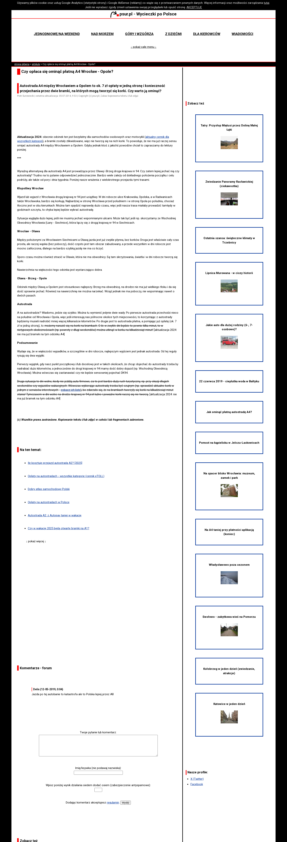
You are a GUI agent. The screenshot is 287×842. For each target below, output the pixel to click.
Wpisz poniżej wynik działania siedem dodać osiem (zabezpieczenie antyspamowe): (98, 785)
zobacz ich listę (70, 390)
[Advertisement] (100, 123)
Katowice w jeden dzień (229, 712)
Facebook (197, 784)
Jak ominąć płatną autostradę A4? (229, 412)
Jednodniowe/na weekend (57, 34)
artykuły (36, 64)
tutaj (266, 3)
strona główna (21, 64)
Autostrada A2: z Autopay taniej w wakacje (54, 515)
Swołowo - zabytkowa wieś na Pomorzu (229, 625)
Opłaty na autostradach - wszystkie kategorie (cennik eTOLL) (66, 476)
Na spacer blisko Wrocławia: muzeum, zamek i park (229, 484)
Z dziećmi (173, 34)
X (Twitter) (197, 779)
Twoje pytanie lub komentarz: (98, 732)
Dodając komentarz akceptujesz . (93, 802)
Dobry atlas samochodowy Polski (49, 489)
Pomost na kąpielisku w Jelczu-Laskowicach (229, 442)
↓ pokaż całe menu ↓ (143, 47)
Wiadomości (242, 34)
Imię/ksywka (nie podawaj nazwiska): (98, 768)
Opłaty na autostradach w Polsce (48, 502)
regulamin (113, 802)
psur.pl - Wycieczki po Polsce (143, 13)
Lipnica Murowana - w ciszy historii (229, 281)
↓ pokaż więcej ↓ (36, 541)
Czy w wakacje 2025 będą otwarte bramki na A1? (58, 528)
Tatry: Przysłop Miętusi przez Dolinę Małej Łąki (229, 136)
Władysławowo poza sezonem (229, 573)
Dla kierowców (206, 34)
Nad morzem (102, 34)
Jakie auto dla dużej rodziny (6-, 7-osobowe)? (229, 336)
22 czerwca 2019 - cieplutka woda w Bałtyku (229, 381)
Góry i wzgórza (139, 34)
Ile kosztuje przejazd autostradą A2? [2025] (55, 463)
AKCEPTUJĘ (194, 7)
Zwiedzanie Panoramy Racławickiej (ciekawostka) (229, 192)
